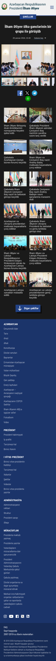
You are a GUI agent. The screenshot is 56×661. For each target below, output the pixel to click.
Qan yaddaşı (9, 380)
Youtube (11, 616)
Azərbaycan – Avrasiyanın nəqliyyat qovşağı (13, 393)
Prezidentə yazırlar (12, 543)
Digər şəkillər (31, 308)
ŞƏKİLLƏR (28, 16)
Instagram (5, 616)
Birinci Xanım (10, 449)
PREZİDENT (9, 430)
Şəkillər (7, 479)
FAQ (5, 627)
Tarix (6, 333)
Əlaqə (6, 522)
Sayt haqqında (10, 630)
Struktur (7, 513)
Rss (27, 616)
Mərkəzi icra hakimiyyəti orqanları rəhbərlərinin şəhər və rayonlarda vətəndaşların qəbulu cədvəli (14, 601)
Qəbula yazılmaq (11, 577)
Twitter (22, 616)
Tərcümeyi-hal (10, 444)
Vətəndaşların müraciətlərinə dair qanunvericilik (12, 551)
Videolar (7, 484)
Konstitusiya (9, 348)
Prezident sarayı (11, 518)
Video (6, 422)
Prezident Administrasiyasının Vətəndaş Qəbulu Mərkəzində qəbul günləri (12, 566)
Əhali (6, 343)
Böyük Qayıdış (10, 375)
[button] (52, 60)
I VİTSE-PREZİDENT (14, 457)
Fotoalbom (8, 417)
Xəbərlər (7, 474)
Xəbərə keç (38, 38)
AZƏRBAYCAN (11, 324)
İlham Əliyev (31, 8)
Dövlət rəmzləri (10, 353)
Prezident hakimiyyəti (13, 434)
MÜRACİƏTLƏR (11, 530)
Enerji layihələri (10, 385)
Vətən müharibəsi (11, 370)
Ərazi (6, 338)
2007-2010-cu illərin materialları (18, 634)
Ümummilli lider (11, 329)
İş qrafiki (8, 439)
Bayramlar (8, 357)
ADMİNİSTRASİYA (13, 500)
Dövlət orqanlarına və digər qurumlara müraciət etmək (13, 585)
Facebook (17, 616)
